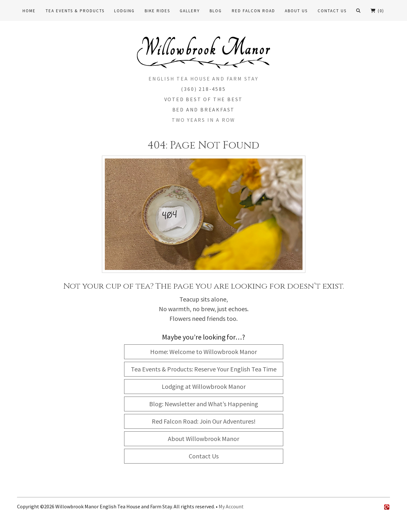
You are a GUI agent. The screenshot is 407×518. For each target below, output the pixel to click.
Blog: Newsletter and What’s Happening (203, 404)
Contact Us (332, 11)
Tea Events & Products (75, 11)
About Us (296, 11)
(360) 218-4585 (203, 89)
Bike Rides (157, 11)
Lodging (124, 11)
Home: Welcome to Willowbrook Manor (203, 352)
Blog (216, 11)
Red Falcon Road (253, 11)
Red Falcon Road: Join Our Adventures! (204, 421)
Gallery (190, 11)
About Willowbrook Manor (203, 439)
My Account (231, 506)
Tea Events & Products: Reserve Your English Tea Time (203, 369)
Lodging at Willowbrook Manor (204, 386)
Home (29, 11)
